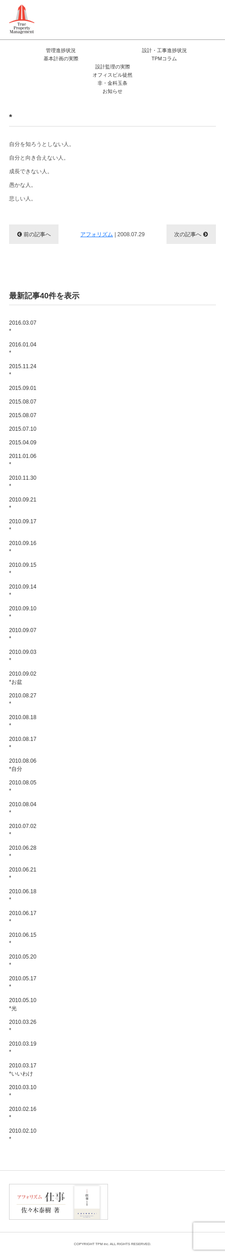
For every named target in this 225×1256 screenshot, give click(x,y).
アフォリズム (96, 234)
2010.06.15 (112, 939)
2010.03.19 (112, 1048)
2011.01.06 (112, 460)
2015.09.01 (22, 388)
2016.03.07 (112, 327)
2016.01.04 (112, 349)
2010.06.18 (112, 896)
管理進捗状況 (61, 50)
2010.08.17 (112, 743)
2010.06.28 (112, 852)
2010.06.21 (112, 874)
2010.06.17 (112, 917)
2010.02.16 (112, 1113)
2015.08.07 (22, 402)
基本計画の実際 (61, 58)
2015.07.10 (22, 429)
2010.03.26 (112, 1026)
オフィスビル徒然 (112, 75)
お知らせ (112, 91)
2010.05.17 (112, 983)
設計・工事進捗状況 (164, 50)
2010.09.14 (112, 591)
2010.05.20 (112, 961)
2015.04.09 (22, 442)
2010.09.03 (112, 656)
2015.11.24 (112, 371)
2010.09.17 (112, 526)
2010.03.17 (112, 1070)
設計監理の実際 (112, 66)
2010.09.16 (112, 547)
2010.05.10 (112, 1005)
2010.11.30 (112, 482)
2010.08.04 (112, 809)
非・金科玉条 (112, 83)
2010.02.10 (112, 1135)
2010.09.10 (112, 613)
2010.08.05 (112, 787)
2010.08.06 (112, 765)
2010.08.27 (112, 700)
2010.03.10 (112, 1092)
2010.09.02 (112, 678)
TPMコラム (164, 58)
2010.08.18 (112, 722)
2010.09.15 (112, 569)
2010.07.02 (112, 830)
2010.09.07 (112, 635)
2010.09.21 (112, 504)
